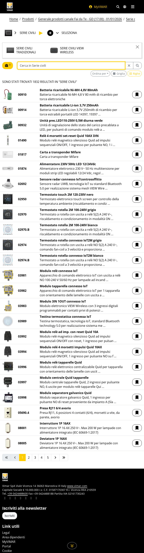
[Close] (137, 47)
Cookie (7, 551)
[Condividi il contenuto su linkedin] (5, 498)
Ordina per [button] (99, 73)
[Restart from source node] (129, 65)
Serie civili (133, 19)
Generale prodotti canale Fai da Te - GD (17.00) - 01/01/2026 (80, 19)
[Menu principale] (132, 7)
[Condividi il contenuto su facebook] (10, 498)
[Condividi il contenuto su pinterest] (15, 498)
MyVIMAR (98, 7)
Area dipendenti (13, 537)
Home (13, 19)
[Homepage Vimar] (10, 7)
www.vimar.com (77, 486)
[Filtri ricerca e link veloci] (118, 7)
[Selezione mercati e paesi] (125, 7)
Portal (6, 546)
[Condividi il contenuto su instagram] (20, 498)
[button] (137, 94)
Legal (6, 533)
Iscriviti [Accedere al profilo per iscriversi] (10, 516)
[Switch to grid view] (119, 73)
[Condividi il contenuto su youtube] (26, 498)
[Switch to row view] (134, 73)
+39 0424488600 (18, 493)
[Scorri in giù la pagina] (72, 545)
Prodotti (28, 19)
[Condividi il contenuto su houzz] (31, 498)
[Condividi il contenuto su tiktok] (36, 498)
